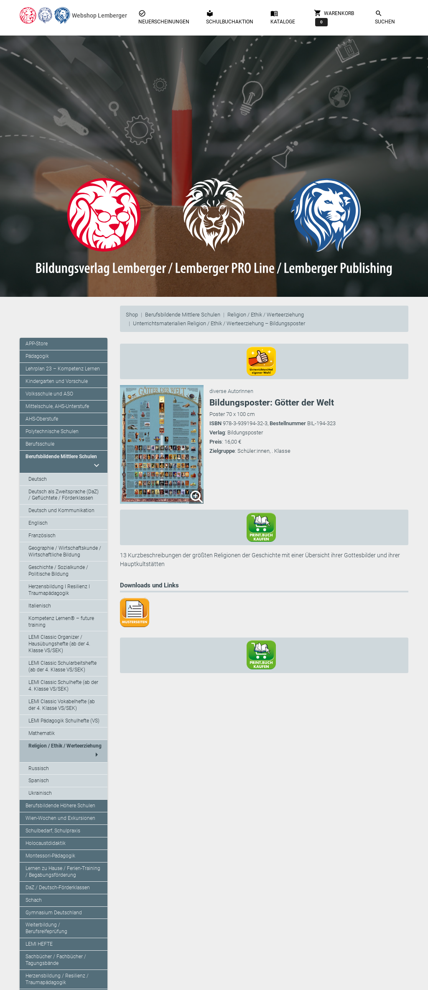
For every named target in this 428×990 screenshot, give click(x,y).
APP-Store (36, 344)
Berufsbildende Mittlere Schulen (182, 314)
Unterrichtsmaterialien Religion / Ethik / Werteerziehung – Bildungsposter (219, 323)
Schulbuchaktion (229, 17)
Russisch (38, 768)
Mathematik (41, 733)
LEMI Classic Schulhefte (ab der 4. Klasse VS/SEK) (63, 685)
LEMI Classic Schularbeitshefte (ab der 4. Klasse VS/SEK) (62, 666)
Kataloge (282, 17)
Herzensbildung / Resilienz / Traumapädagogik (57, 979)
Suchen (385, 17)
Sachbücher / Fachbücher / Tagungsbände (55, 960)
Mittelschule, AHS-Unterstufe (57, 406)
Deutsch (37, 479)
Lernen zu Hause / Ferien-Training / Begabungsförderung (62, 871)
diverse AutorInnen (231, 391)
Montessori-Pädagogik (50, 856)
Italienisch (39, 606)
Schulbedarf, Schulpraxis (52, 831)
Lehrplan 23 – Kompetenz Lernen (62, 369)
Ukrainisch (40, 793)
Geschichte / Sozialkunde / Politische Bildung (58, 570)
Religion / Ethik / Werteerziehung (265, 314)
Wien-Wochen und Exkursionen (60, 818)
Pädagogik (37, 356)
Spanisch (38, 780)
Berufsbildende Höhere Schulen (60, 806)
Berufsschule (39, 444)
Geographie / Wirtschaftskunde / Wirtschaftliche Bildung (64, 551)
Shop (132, 314)
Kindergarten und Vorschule (56, 381)
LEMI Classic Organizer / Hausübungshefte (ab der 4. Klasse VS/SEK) (59, 643)
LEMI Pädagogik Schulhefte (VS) (63, 721)
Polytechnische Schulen (52, 431)
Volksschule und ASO (49, 394)
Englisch (38, 523)
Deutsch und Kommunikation (61, 510)
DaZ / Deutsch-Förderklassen (57, 887)
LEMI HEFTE (39, 944)
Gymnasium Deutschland (53, 913)
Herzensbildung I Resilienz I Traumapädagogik (59, 590)
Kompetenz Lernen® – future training (61, 621)
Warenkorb (334, 17)
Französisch (42, 535)
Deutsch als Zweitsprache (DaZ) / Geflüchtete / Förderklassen (63, 495)
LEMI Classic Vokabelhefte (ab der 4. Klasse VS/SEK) (61, 705)
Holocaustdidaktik (45, 843)
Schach (33, 900)
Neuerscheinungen (163, 17)
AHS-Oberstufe (41, 419)
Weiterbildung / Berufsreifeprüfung (46, 928)
